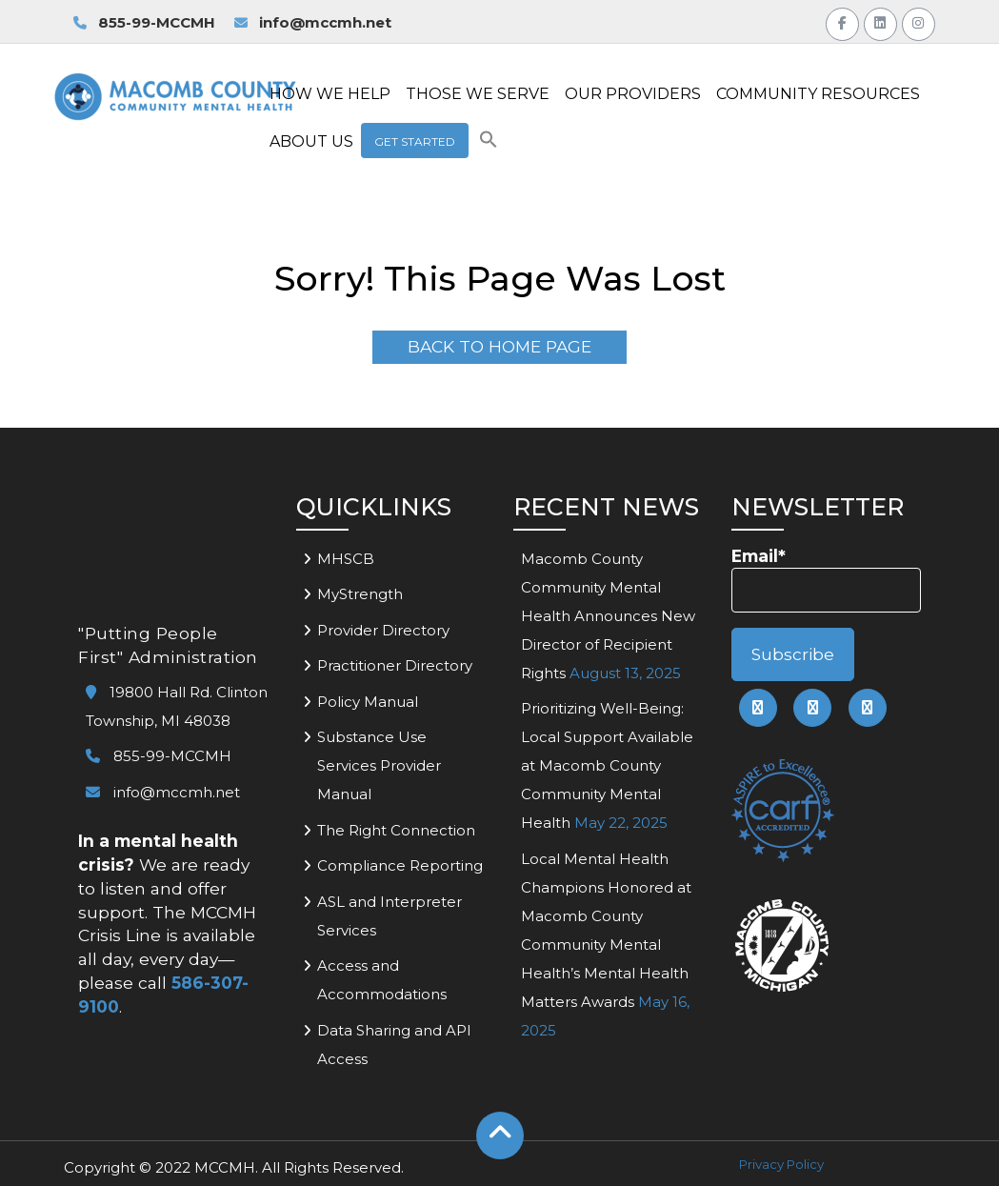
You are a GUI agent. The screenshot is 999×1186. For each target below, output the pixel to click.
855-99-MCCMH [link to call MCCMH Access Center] (144, 22)
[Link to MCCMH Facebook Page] (842, 21)
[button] (488, 143)
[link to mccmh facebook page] (758, 708)
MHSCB (345, 559)
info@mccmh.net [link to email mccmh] (163, 792)
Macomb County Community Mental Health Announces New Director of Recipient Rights (608, 616)
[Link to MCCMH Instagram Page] (918, 21)
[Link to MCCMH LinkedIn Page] (880, 21)
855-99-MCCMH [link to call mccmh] (158, 756)
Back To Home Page (499, 346)
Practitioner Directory (394, 665)
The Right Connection (396, 830)
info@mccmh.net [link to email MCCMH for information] (312, 22)
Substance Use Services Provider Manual (379, 765)
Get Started (414, 141)
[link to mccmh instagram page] (868, 708)
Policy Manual (367, 702)
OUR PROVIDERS (633, 94)
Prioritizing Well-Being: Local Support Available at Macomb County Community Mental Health (607, 765)
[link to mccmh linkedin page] (812, 708)
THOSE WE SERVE (477, 94)
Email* (826, 579)
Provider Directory (383, 630)
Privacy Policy (781, 1164)
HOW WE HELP (330, 94)
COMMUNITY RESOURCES (818, 94)
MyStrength (360, 594)
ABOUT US (311, 141)
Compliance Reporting (400, 865)
